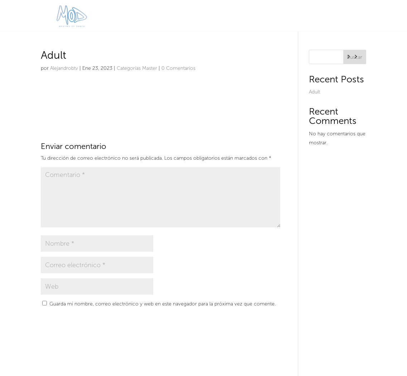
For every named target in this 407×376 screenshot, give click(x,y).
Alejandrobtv (64, 68)
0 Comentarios (178, 68)
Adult (314, 92)
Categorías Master (137, 68)
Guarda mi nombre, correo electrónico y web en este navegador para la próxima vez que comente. (162, 304)
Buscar (354, 57)
